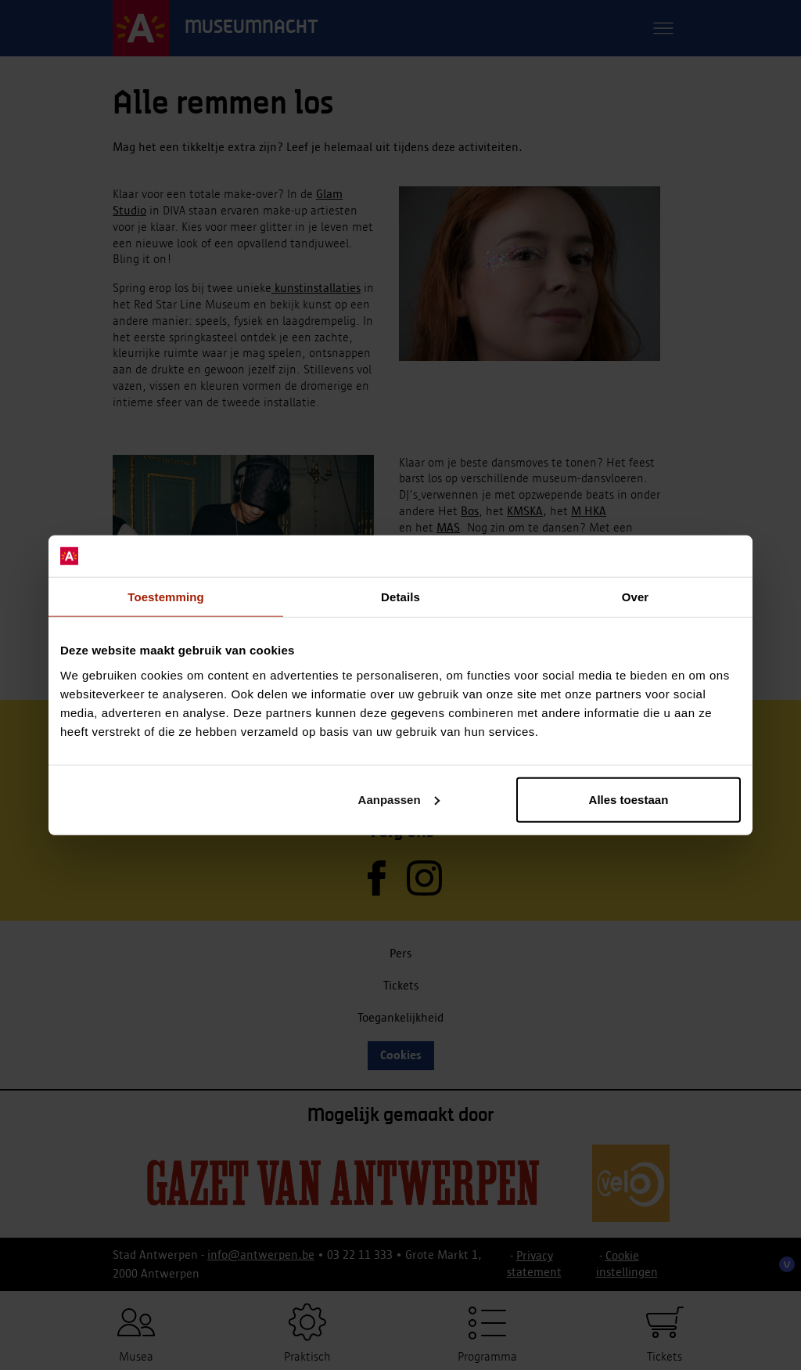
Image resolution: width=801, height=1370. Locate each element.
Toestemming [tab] (166, 596)
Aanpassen (399, 799)
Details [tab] (400, 596)
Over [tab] (635, 596)
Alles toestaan (629, 799)
